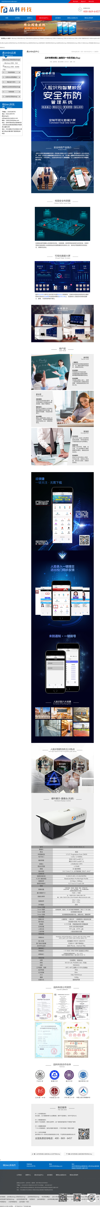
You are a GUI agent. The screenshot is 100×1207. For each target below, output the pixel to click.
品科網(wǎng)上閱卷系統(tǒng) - (17, 1196)
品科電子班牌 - (76, 1199)
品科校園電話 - (42, 1199)
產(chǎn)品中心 (43, 18)
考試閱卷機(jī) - (47, 1196)
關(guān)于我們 (83, 2)
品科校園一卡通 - (24, 1201)
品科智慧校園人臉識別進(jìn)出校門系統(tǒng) (48, 1154)
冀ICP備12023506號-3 (42, 1182)
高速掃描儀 (11, 72)
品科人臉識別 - (65, 1199)
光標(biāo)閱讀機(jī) (11, 77)
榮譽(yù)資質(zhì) (72, 18)
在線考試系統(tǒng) (11, 96)
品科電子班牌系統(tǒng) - (89, 1199)
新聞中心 (29, 18)
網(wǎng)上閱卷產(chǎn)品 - (87, 1196)
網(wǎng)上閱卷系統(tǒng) (11, 59)
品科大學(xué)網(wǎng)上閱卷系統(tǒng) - (65, 1196)
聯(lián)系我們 (91, 2)
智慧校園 (11, 91)
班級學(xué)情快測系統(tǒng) (11, 87)
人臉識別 (96, 51)
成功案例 (58, 18)
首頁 (7, 18)
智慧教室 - (33, 1199)
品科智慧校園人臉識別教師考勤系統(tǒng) (81, 1154)
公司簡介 (17, 18)
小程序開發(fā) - (13, 1201)
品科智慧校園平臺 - (22, 1199)
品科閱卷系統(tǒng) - (34, 1196)
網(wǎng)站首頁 (75, 2)
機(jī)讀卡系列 (11, 82)
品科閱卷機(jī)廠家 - (53, 1199)
